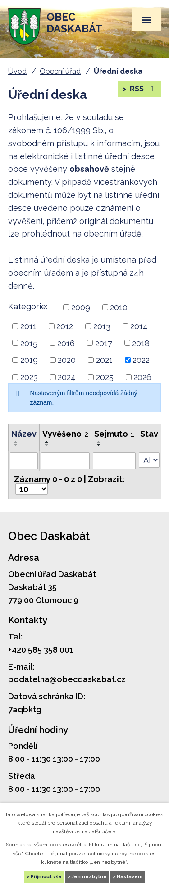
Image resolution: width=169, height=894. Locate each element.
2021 (104, 360)
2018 (141, 343)
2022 (141, 360)
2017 (103, 343)
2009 (80, 307)
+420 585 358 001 (40, 649)
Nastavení (129, 877)
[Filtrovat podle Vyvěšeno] (65, 460)
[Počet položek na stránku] (31, 489)
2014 (139, 326)
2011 (28, 326)
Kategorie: (27, 306)
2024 (67, 377)
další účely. (103, 831)
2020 (67, 360)
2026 (142, 377)
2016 (66, 343)
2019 (29, 360)
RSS (142, 89)
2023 (29, 377)
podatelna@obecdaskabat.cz (67, 679)
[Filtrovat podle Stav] (149, 460)
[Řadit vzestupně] (16, 441)
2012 (64, 326)
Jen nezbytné (89, 877)
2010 (119, 307)
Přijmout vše (46, 877)
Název (24, 433)
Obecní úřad (60, 71)
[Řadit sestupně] (16, 445)
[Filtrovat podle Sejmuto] (114, 460)
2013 (101, 326)
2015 (28, 343)
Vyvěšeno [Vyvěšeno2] (65, 433)
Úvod (17, 71)
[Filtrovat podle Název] (24, 460)
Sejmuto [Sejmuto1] (114, 433)
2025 (105, 377)
